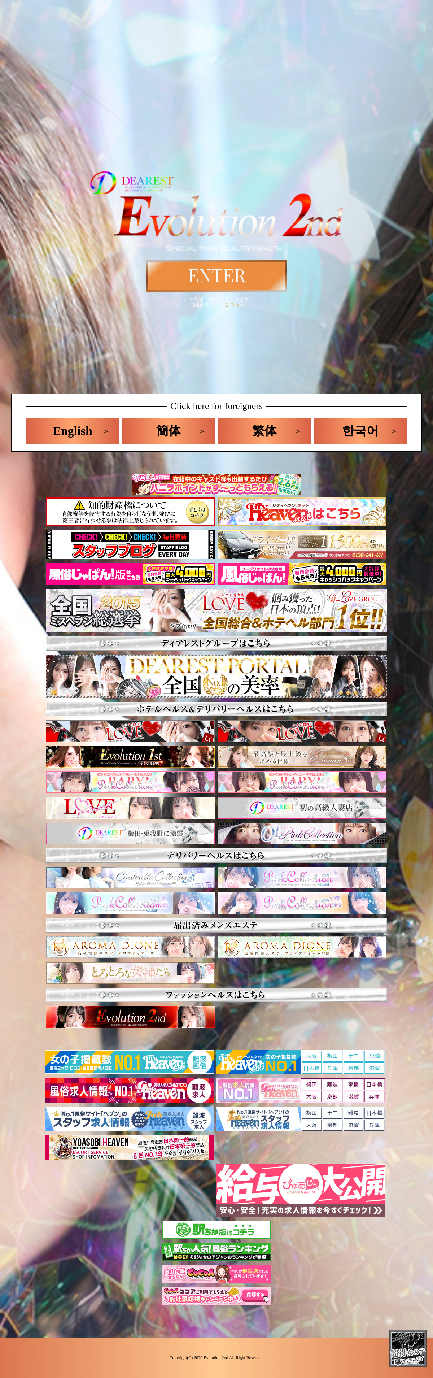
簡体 (168, 431)
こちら (232, 304)
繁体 (264, 431)
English (72, 431)
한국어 (360, 431)
